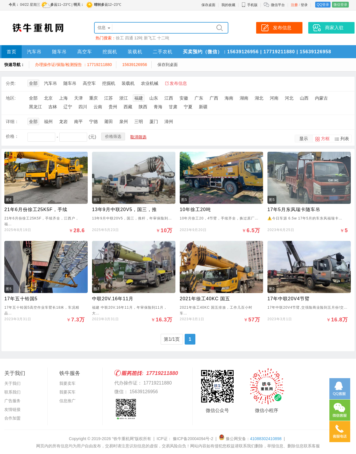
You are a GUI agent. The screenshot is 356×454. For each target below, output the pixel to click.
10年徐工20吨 (195, 209)
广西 (214, 98)
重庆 (93, 98)
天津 (78, 98)
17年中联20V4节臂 (288, 298)
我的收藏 (228, 5)
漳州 (168, 121)
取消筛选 (138, 137)
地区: (11, 98)
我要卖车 (67, 383)
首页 (11, 51)
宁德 (93, 121)
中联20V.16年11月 (112, 298)
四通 (129, 38)
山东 (153, 98)
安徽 (183, 98)
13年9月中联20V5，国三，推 (124, 209)
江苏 (108, 98)
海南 (229, 98)
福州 (48, 121)
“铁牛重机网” (123, 438)
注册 (294, 5)
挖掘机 (109, 51)
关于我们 (12, 383)
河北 (289, 98)
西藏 (128, 106)
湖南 (244, 98)
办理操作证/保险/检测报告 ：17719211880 (73, 64)
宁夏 (188, 106)
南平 (78, 121)
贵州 (113, 106)
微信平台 (278, 5)
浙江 (123, 98)
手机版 (249, 5)
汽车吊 (34, 51)
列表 (344, 138)
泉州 (123, 121)
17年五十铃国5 (21, 298)
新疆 (203, 106)
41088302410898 (266, 438)
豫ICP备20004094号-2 (192, 438)
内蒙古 (321, 98)
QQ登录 (323, 5)
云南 (97, 106)
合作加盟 (12, 418)
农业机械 (149, 83)
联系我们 (12, 392)
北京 (48, 98)
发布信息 (178, 83)
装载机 (135, 51)
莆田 (108, 121)
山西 (304, 98)
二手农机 (163, 51)
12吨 (138, 38)
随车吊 (59, 51)
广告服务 (12, 400)
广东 (198, 98)
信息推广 (67, 400)
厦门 (153, 121)
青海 (158, 106)
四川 (82, 106)
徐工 (120, 38)
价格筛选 (113, 136)
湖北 (259, 98)
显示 (303, 138)
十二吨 (163, 38)
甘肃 (173, 106)
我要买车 (67, 392)
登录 (304, 5)
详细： (12, 121)
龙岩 (63, 121)
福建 (138, 98)
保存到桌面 (167, 64)
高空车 (84, 51)
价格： (12, 136)
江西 (168, 98)
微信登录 (340, 5)
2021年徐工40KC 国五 (205, 298)
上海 (63, 98)
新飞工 (150, 38)
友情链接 (12, 409)
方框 (325, 138)
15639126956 (134, 64)
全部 (33, 83)
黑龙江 (35, 106)
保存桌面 (208, 5)
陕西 (143, 106)
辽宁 (67, 106)
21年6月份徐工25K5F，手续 (35, 209)
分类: (11, 83)
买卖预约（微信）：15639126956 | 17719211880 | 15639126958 (257, 51)
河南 (274, 98)
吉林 (52, 106)
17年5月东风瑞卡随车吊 (293, 209)
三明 (138, 121)
